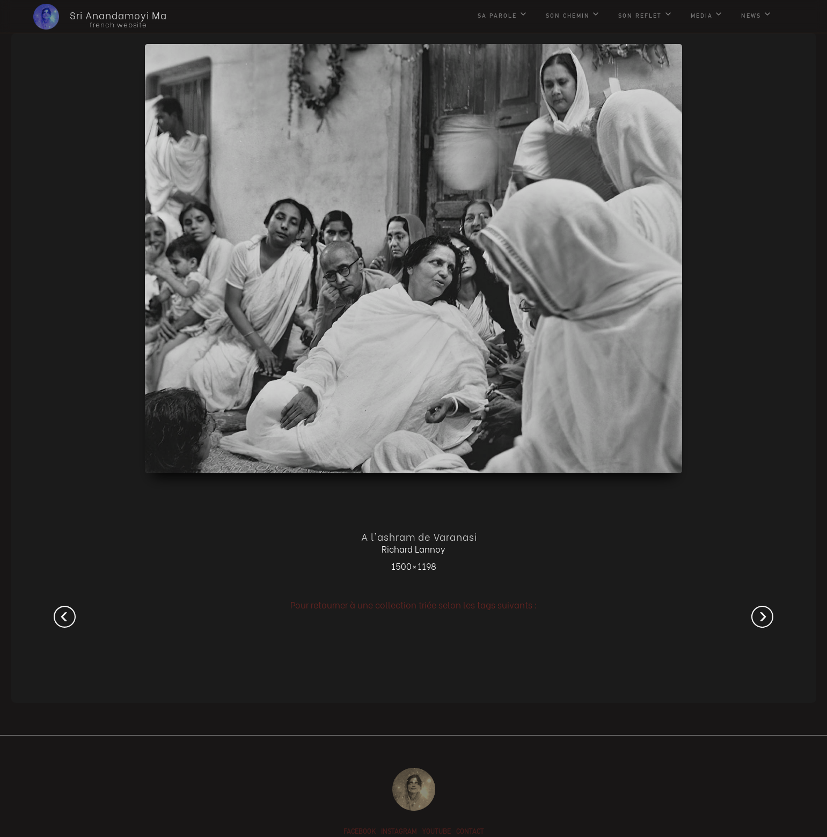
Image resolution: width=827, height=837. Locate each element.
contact (470, 832)
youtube (436, 832)
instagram (399, 832)
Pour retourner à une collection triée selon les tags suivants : (413, 604)
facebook (359, 832)
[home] (92, 17)
